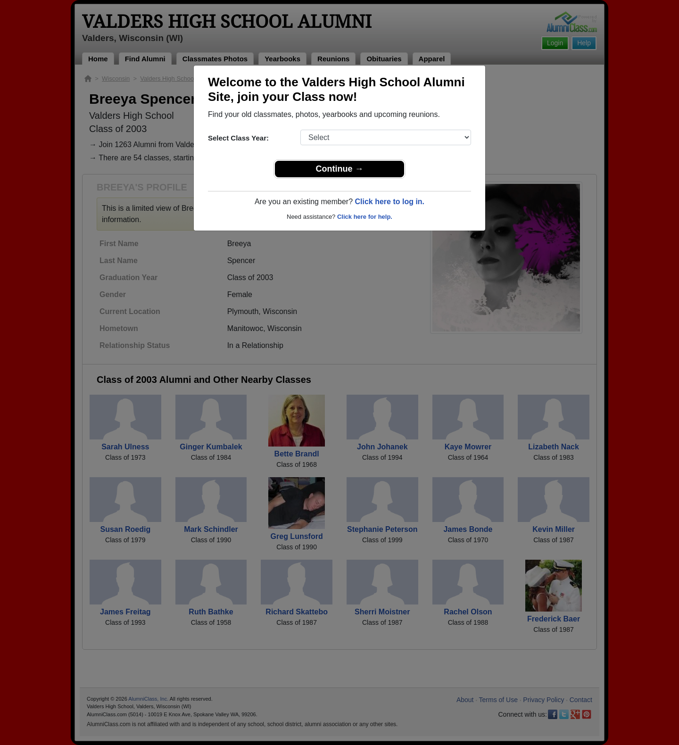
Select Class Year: (238, 138)
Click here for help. (364, 216)
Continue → (340, 169)
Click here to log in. (389, 202)
